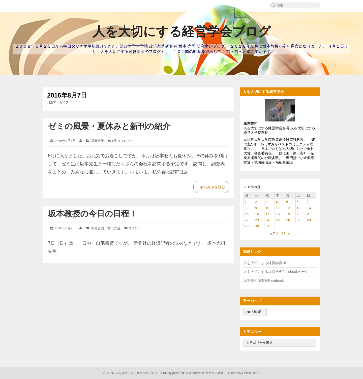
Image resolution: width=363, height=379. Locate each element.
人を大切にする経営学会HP (265, 263)
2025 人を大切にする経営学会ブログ (131, 373)
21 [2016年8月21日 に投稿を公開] (309, 214)
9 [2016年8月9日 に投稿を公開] (256, 208)
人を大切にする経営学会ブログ (182, 31)
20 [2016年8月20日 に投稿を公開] (298, 214)
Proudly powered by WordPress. (182, 373)
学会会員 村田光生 (105, 228)
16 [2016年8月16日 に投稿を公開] (257, 214)
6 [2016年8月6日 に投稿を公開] (297, 202)
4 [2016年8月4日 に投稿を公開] (277, 202)
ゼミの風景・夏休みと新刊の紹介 (109, 126)
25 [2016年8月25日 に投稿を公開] (278, 220)
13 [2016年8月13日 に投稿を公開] (298, 208)
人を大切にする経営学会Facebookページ (276, 272)
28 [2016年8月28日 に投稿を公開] (309, 220)
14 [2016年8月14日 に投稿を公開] (309, 208)
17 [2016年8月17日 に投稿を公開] (267, 214)
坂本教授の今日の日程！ (92, 213)
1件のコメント (122, 141)
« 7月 (274, 234)
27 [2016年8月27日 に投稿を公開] (298, 220)
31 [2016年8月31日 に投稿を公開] (267, 226)
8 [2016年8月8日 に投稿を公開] (246, 208)
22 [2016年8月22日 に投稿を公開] (247, 220)
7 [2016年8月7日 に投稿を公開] (308, 202)
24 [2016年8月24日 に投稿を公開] (267, 220)
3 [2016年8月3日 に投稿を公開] (266, 202)
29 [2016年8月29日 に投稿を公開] (247, 226)
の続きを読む (211, 188)
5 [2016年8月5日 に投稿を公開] (287, 202)
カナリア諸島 (214, 373)
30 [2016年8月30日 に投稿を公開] (257, 226)
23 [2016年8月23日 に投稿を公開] (257, 220)
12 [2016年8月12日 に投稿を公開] (288, 208)
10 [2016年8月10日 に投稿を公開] (267, 208)
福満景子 (97, 141)
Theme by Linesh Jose (243, 373)
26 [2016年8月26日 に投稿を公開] (288, 220)
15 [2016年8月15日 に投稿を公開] (247, 214)
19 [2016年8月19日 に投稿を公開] (288, 214)
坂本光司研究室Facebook (264, 280)
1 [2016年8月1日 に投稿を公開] (246, 202)
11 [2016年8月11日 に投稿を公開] (278, 208)
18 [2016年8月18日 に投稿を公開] (278, 214)
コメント (134, 228)
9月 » (285, 234)
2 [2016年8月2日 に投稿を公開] (256, 202)
